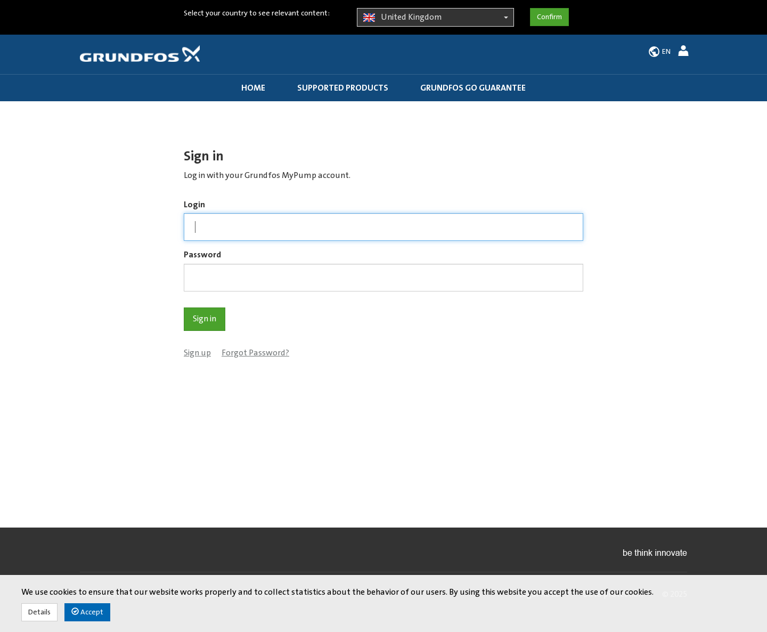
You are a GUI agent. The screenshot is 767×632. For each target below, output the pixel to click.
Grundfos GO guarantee (473, 88)
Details (39, 612)
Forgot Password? (255, 353)
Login (194, 204)
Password (202, 255)
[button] (684, 52)
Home (253, 88)
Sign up (197, 353)
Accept (87, 612)
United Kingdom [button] (435, 17)
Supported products (342, 88)
